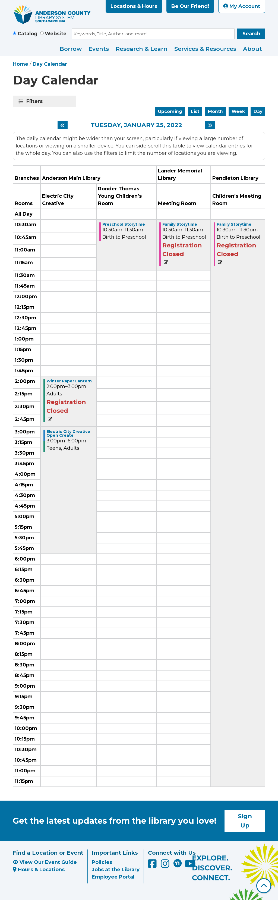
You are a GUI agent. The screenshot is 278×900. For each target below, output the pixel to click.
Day (258, 111)
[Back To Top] (263, 885)
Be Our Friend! (190, 6)
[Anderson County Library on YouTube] (190, 865)
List (195, 111)
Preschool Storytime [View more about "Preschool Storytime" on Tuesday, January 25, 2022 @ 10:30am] (123, 224)
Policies (102, 862)
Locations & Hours (133, 6)
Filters (35, 101)
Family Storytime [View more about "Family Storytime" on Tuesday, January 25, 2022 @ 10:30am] (179, 224)
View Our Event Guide (45, 862)
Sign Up (245, 820)
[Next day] (210, 125)
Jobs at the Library (116, 870)
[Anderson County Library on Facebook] (153, 865)
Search (251, 34)
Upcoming (170, 111)
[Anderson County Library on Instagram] (166, 865)
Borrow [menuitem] (71, 48)
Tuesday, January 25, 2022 (136, 125)
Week (238, 111)
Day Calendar (50, 64)
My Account (241, 6)
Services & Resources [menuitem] (205, 48)
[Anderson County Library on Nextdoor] (177, 863)
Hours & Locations (39, 870)
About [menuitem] (252, 48)
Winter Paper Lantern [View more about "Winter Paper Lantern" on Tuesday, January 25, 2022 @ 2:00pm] (69, 381)
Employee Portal (113, 877)
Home (20, 64)
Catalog (27, 34)
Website (56, 34)
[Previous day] (63, 125)
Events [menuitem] (99, 48)
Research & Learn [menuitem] (142, 48)
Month (215, 111)
